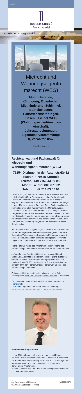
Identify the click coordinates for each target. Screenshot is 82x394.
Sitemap (32, 382)
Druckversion (19, 382)
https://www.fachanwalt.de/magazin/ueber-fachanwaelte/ (36, 289)
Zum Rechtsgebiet (41, 146)
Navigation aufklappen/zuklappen (41, 4)
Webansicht (65, 382)
